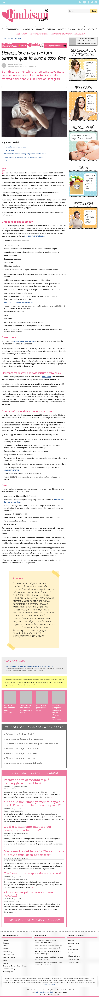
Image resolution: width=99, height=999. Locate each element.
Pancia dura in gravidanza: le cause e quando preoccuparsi (48, 952)
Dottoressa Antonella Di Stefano (15, 860)
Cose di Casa (72, 953)
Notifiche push (8, 972)
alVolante (71, 940)
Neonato (40, 29)
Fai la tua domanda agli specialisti (34, 920)
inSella (70, 946)
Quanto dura (9, 150)
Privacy (5, 949)
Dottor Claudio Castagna (12, 836)
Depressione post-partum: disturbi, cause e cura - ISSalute (29, 666)
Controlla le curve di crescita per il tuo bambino (31, 743)
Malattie (62, 29)
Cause (6, 161)
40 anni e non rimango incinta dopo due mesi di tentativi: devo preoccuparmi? (34, 804)
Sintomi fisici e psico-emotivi (15, 147)
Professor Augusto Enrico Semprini (16, 879)
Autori (5, 960)
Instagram (84, 2)
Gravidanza (28, 29)
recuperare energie (11, 470)
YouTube (95, 2)
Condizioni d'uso (8, 954)
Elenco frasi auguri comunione (22, 748)
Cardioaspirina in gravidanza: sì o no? (32, 873)
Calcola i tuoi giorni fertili (19, 734)
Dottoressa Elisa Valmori (12, 789)
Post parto (18, 38)
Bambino (51, 29)
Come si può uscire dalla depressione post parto (23, 157)
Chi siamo (6, 943)
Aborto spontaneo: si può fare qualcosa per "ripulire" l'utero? (49, 958)
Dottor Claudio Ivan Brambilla (14, 811)
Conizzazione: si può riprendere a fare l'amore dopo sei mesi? (48, 964)
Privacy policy (7, 952)
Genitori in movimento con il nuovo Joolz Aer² (68, 34)
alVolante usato (73, 943)
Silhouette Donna (74, 956)
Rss (80, 2)
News (4, 2)
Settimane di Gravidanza (39, 34)
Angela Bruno (18, 64)
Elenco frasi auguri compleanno (22, 753)
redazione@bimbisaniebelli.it (45, 992)
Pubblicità (6, 946)
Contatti (5, 940)
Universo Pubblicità (74, 962)
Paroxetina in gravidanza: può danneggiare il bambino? (26, 781)
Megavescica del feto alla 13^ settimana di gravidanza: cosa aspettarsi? (34, 853)
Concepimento (12, 29)
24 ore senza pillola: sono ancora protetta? (28, 894)
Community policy (9, 957)
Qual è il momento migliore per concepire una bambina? (27, 828)
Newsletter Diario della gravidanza (15, 966)
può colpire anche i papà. (34, 236)
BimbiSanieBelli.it (25, 15)
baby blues (46, 377)
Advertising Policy (9, 969)
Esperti (5, 963)
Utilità (91, 29)
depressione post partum (24, 341)
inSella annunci (73, 950)
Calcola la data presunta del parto (23, 763)
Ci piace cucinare (73, 959)
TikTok (92, 2)
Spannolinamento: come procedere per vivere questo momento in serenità (48, 947)
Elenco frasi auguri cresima (20, 758)
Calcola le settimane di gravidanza (24, 739)
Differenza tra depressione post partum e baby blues (25, 154)
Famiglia (81, 29)
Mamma (71, 29)
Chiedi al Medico (21, 34)
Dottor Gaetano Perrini (12, 901)
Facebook (88, 2)
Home (4, 38)
